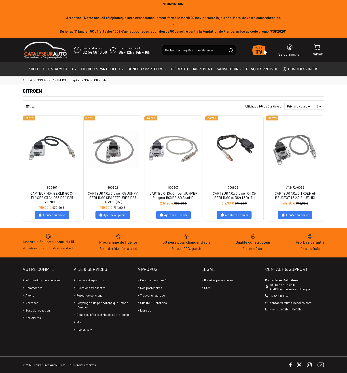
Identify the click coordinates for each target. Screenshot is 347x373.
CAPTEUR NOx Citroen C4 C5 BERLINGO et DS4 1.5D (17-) (234, 195)
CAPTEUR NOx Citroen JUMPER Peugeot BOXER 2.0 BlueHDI (173, 195)
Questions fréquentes (91, 288)
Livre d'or (146, 310)
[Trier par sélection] (298, 106)
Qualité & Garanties (153, 303)
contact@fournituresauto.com (290, 303)
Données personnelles (218, 280)
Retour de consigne (89, 295)
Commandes (33, 288)
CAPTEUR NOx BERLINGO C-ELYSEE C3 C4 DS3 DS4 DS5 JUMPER (51, 197)
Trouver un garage (152, 295)
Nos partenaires (151, 288)
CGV (207, 288)
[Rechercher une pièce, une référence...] (231, 50)
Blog (79, 322)
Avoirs (29, 295)
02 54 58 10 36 (95, 52)
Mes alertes (33, 318)
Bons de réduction (37, 310)
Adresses (31, 303)
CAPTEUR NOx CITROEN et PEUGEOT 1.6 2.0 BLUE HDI (295, 195)
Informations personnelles (42, 280)
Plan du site (84, 330)
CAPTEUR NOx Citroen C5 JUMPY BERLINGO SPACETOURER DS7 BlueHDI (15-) (113, 197)
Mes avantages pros (90, 280)
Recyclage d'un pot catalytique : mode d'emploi (102, 305)
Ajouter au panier (52, 215)
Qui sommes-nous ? (153, 280)
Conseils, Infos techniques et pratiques (102, 314)
